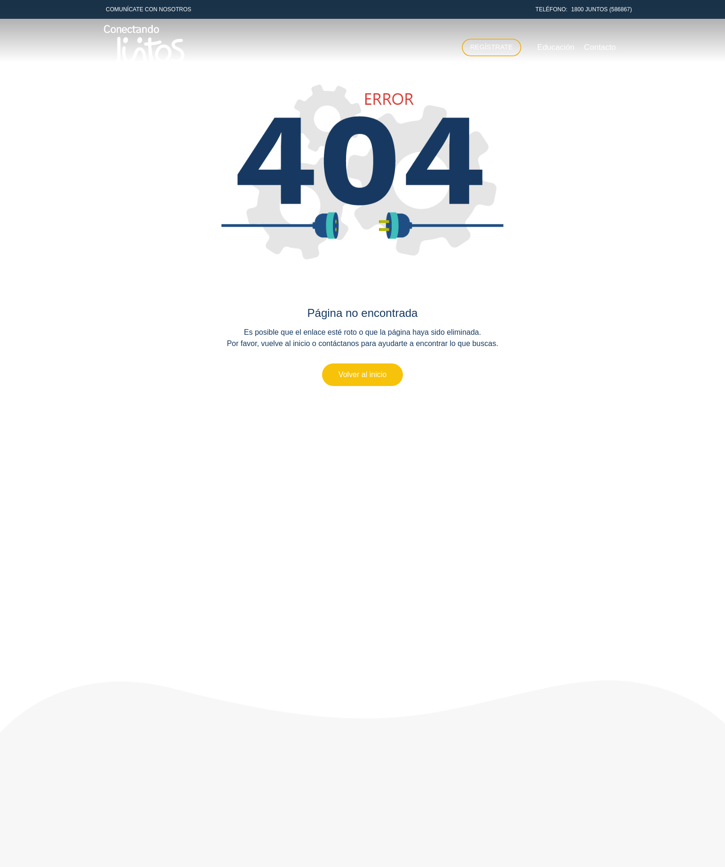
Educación (556, 47)
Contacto (600, 47)
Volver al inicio (362, 374)
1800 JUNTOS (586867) (601, 9)
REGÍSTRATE (491, 47)
